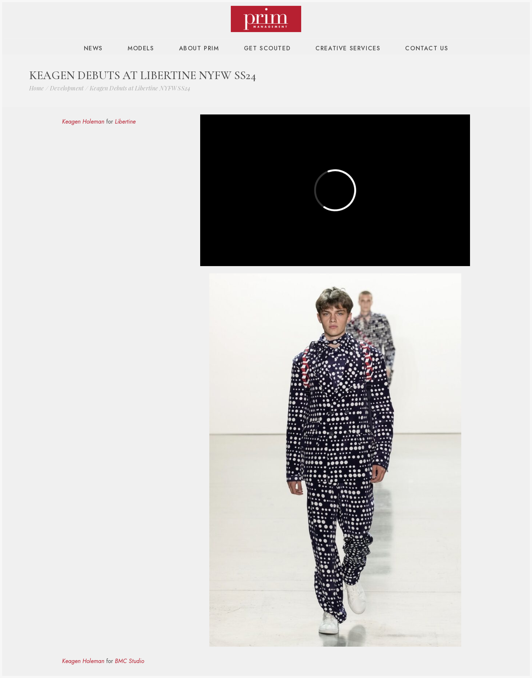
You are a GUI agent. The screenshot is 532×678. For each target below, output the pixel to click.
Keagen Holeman (83, 121)
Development (67, 88)
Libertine (125, 121)
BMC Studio (129, 661)
